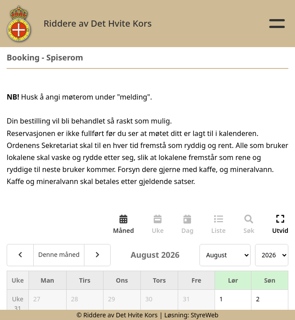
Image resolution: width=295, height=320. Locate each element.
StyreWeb (205, 315)
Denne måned (59, 254)
